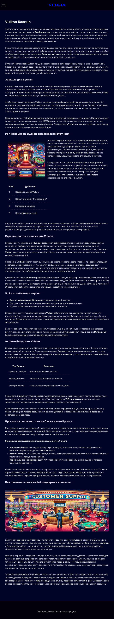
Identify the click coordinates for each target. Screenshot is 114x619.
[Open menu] (3, 5)
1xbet (68, 54)
